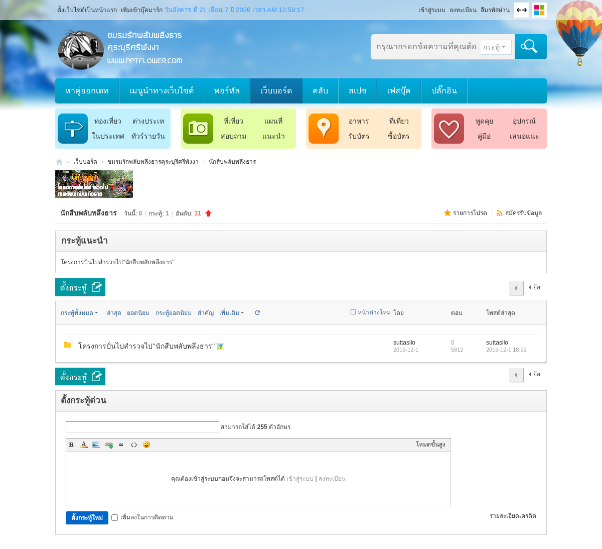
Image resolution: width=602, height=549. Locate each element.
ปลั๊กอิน (444, 90)
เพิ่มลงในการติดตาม (142, 517)
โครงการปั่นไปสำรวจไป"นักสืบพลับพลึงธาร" (118, 262)
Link (109, 445)
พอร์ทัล (227, 90)
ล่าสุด (114, 312)
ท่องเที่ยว (107, 121)
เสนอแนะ (524, 136)
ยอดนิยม (138, 312)
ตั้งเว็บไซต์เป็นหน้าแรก (87, 10)
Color (84, 445)
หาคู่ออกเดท (87, 90)
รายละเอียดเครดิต (513, 515)
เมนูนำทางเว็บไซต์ (161, 90)
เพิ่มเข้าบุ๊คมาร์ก (142, 10)
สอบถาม (233, 136)
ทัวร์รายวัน (148, 136)
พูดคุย (484, 121)
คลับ (320, 90)
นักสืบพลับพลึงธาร (232, 161)
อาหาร (359, 121)
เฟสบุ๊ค (399, 90)
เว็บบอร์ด (276, 90)
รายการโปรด (471, 212)
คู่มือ (484, 136)
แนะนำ (273, 136)
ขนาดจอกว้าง (521, 10)
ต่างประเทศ (148, 123)
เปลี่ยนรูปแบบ (539, 10)
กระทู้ (491, 47)
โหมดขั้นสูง (430, 444)
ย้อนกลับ (534, 290)
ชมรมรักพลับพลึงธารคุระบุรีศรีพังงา (59, 162)
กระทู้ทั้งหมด (77, 312)
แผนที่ (273, 121)
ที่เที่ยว (233, 121)
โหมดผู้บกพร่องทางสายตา (413, 7)
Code (134, 445)
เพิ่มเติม (229, 312)
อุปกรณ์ (524, 121)
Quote (121, 445)
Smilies (146, 445)
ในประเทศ (108, 136)
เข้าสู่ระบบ (431, 10)
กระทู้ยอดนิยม (174, 312)
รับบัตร (359, 136)
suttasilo (404, 342)
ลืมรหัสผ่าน (495, 10)
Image (96, 445)
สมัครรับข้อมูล (523, 212)
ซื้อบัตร (399, 136)
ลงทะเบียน (463, 10)
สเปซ (358, 90)
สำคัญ (206, 312)
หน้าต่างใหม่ (374, 312)
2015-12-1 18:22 (506, 350)
